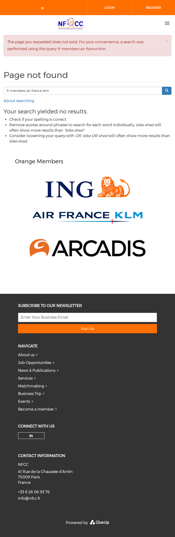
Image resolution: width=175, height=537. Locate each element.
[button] (167, 40)
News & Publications (36, 370)
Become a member (36, 409)
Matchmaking (31, 386)
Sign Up (87, 328)
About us (26, 355)
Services (25, 378)
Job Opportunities (34, 362)
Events (24, 401)
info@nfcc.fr (29, 498)
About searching (19, 101)
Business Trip (29, 393)
